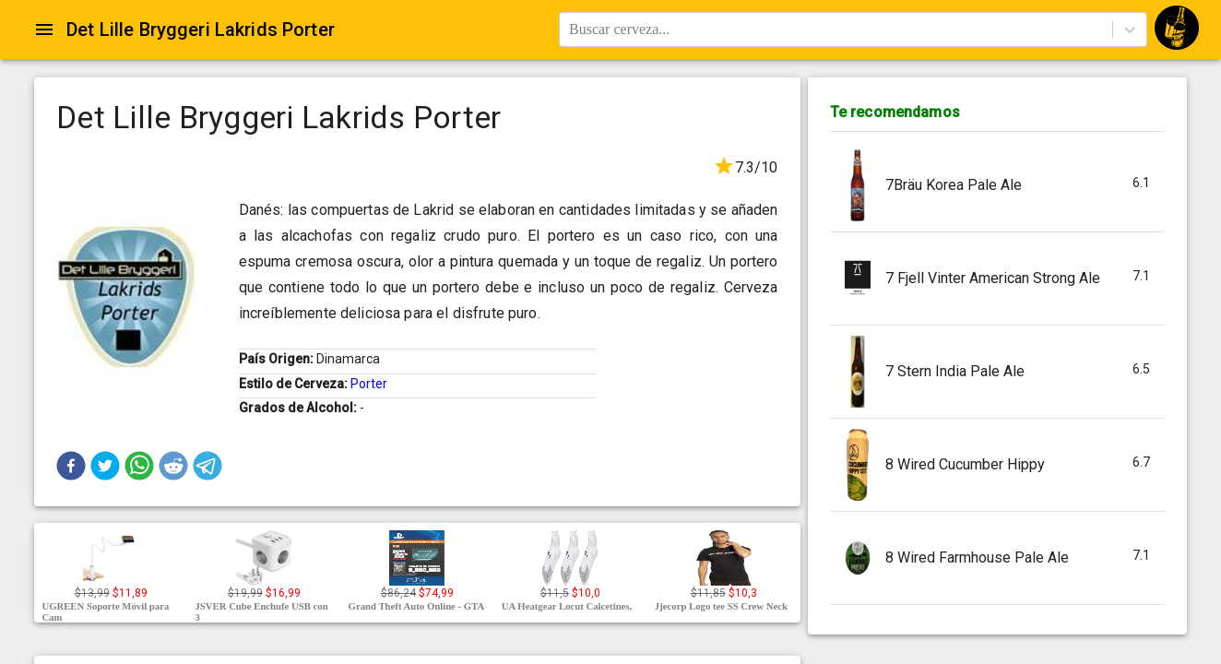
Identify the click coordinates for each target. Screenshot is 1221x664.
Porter (368, 383)
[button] (71, 465)
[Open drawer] (44, 29)
